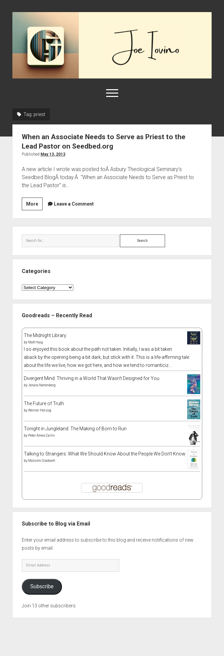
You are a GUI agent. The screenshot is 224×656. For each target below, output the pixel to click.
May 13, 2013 (53, 154)
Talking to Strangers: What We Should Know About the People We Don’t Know (104, 453)
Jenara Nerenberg (42, 385)
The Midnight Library (45, 335)
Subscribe (42, 586)
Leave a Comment (74, 204)
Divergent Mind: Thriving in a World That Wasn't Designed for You (91, 378)
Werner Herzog (39, 410)
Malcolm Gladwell (41, 460)
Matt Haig (35, 342)
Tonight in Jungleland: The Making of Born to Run (75, 428)
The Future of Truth (44, 403)
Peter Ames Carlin (41, 435)
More (34, 205)
